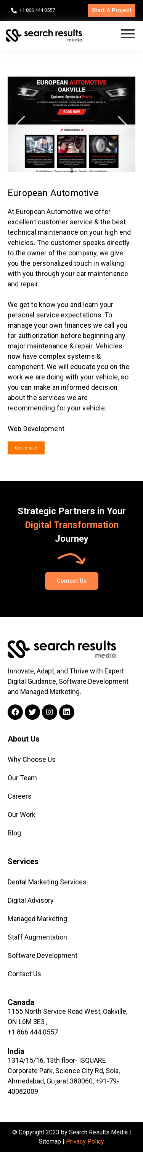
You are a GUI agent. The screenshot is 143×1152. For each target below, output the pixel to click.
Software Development (42, 955)
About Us (24, 738)
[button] (111, 10)
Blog (14, 833)
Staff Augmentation (37, 937)
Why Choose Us (32, 759)
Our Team (22, 778)
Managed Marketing (37, 919)
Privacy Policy (85, 1141)
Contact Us (24, 974)
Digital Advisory (31, 900)
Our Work (21, 814)
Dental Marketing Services (47, 882)
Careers (20, 796)
